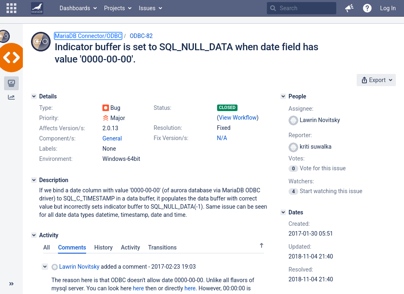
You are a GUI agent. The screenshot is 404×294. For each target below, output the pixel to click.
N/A (222, 138)
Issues (147, 8)
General (112, 138)
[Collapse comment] (45, 266)
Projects (114, 8)
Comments (72, 247)
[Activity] (34, 235)
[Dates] (283, 212)
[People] (283, 96)
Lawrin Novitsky (75, 266)
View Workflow (238, 117)
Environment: (56, 159)
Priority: (49, 118)
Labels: (48, 148)
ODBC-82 (141, 36)
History (103, 247)
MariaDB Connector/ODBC (88, 36)
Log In (388, 8)
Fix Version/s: (171, 138)
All (46, 247)
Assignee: (301, 108)
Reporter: (300, 135)
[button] (11, 8)
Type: (46, 108)
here (138, 288)
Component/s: (57, 138)
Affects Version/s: (62, 128)
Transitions (162, 247)
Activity (130, 247)
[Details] (34, 96)
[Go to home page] (37, 8)
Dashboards (75, 8)
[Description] (34, 180)
